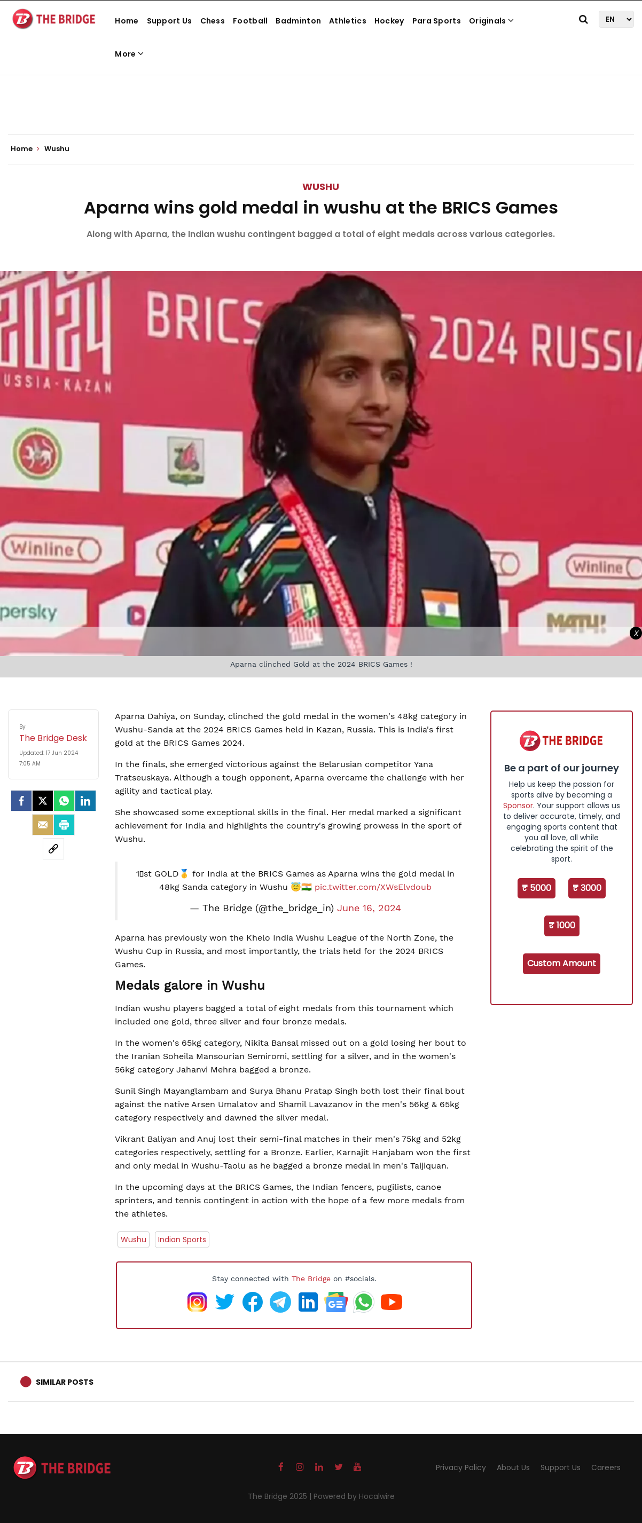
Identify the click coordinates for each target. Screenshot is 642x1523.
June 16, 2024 (369, 908)
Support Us (169, 20)
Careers (606, 1467)
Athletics (347, 20)
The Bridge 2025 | (281, 1496)
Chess (212, 20)
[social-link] (53, 848)
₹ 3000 (587, 888)
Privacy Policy (461, 1467)
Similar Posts (64, 1382)
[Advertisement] (321, 101)
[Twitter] (42, 800)
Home (126, 20)
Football (250, 20)
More (129, 54)
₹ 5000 (536, 888)
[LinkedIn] (85, 800)
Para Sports (436, 20)
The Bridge (311, 1278)
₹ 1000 (562, 925)
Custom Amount (561, 963)
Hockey (389, 20)
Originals (491, 20)
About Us (513, 1467)
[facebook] (21, 800)
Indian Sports (182, 1239)
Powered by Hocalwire (354, 1496)
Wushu (320, 186)
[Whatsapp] (64, 800)
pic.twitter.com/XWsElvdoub (373, 887)
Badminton (298, 20)
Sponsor (518, 805)
